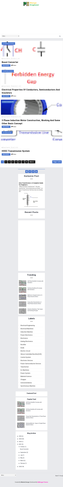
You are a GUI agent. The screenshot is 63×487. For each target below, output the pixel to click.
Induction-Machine (9, 101)
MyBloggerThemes (42, 482)
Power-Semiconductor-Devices (31, 363)
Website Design (25, 482)
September (24, 452)
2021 (21, 444)
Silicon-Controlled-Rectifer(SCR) (31, 354)
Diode (22, 347)
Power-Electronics (9, 43)
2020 (21, 466)
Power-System (7, 132)
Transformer (25, 366)
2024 (21, 438)
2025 (21, 436)
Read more (6, 65)
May (22, 457)
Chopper (23, 379)
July (22, 455)
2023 (21, 441)
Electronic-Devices (27, 360)
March (23, 460)
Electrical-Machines (27, 328)
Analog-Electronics (27, 341)
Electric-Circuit (25, 351)
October (23, 446)
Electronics (24, 338)
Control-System (26, 357)
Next (32, 161)
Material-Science (8, 71)
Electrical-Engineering (28, 325)
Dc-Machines (25, 370)
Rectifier (23, 344)
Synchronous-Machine (28, 386)
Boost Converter (10, 62)
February (23, 463)
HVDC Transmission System (16, 151)
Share (13, 65)
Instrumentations (26, 382)
